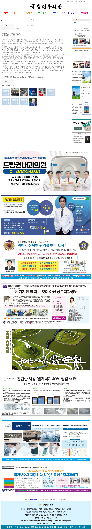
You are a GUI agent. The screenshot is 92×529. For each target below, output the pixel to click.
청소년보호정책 (48, 499)
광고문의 (83, 1)
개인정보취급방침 (34, 499)
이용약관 (27, 499)
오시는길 (65, 499)
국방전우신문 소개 (57, 499)
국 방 (75, 22)
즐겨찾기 (88, 1)
